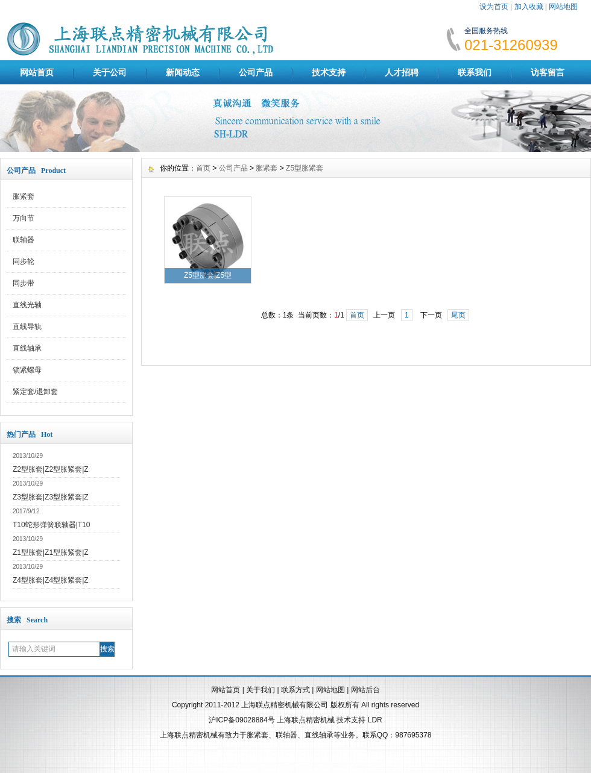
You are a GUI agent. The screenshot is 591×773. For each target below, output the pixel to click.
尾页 (458, 315)
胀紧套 (23, 196)
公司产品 (256, 72)
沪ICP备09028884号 (241, 720)
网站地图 (563, 6)
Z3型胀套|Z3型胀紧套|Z (51, 497)
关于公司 (110, 72)
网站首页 (37, 72)
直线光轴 (27, 305)
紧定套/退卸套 (35, 391)
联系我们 (474, 72)
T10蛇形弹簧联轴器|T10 (51, 525)
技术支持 (329, 72)
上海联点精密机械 (306, 720)
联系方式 (295, 690)
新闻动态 (183, 72)
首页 (203, 168)
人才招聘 (402, 72)
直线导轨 (27, 326)
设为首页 (493, 6)
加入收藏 (528, 6)
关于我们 (260, 690)
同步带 (23, 283)
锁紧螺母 (27, 370)
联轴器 (23, 240)
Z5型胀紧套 (304, 168)
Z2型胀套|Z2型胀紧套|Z (51, 469)
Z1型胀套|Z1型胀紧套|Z (51, 552)
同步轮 (23, 261)
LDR (375, 720)
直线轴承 (27, 348)
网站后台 (365, 690)
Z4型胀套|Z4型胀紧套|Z (51, 580)
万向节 (23, 218)
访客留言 (547, 72)
